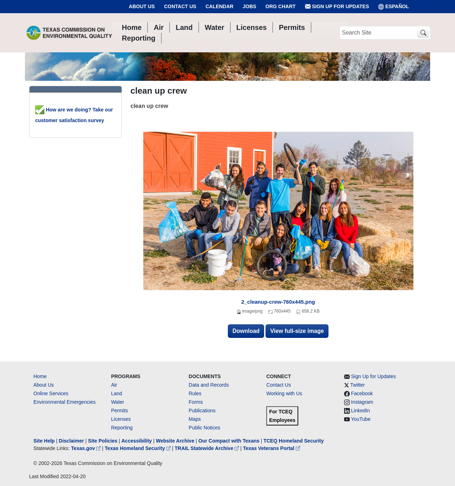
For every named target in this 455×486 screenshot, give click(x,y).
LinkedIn (360, 410)
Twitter (357, 385)
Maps (195, 419)
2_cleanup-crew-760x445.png (278, 302)
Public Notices (204, 427)
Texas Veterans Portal (271, 448)
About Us (142, 6)
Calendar (219, 6)
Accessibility (137, 441)
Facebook (362, 393)
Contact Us (180, 6)
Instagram (362, 402)
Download (245, 331)
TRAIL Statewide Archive (207, 448)
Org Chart (281, 6)
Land (116, 393)
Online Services (50, 393)
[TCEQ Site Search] (423, 32)
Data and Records (209, 385)
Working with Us (284, 393)
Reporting (122, 427)
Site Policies (102, 441)
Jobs (249, 6)
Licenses (120, 419)
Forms (196, 402)
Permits (119, 410)
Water (117, 402)
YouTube (360, 419)
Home (40, 376)
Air (114, 385)
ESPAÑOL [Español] (393, 7)
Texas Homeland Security (138, 448)
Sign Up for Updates (337, 7)
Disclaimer (71, 441)
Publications (202, 410)
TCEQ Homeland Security (293, 441)
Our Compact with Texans (228, 441)
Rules (195, 393)
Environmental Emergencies (64, 402)
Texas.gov (86, 448)
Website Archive (175, 441)
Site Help (44, 441)
